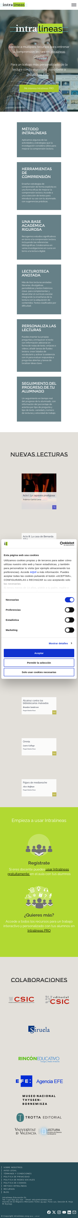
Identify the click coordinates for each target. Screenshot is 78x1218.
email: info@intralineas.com (39, 1200)
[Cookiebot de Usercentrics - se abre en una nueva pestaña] (60, 544)
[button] (74, 5)
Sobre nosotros (13, 1167)
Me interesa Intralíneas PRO (39, 88)
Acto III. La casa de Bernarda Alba (38, 537)
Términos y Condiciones (18, 1173)
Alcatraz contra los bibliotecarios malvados (36, 701)
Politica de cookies (15, 1183)
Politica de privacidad (17, 1177)
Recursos (9, 1189)
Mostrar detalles (58, 643)
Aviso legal (10, 1170)
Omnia (26, 741)
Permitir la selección (39, 662)
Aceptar (39, 653)
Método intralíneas (15, 1186)
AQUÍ (33, 572)
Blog (6, 1192)
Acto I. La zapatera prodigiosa (39, 495)
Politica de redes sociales (19, 1180)
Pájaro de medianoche (35, 782)
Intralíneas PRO (38, 74)
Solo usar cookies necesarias (39, 672)
